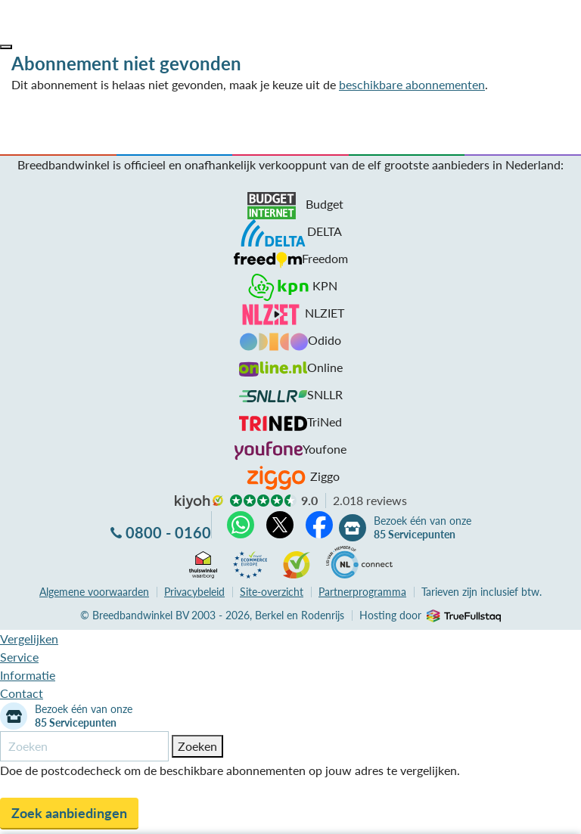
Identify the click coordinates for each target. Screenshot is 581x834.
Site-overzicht (271, 591)
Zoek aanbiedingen (69, 813)
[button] (6, 47)
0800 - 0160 (168, 532)
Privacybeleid (194, 591)
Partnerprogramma (362, 591)
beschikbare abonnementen (412, 84)
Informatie (27, 675)
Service (19, 657)
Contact (21, 693)
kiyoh (199, 502)
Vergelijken (29, 638)
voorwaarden (94, 591)
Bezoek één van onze (422, 527)
